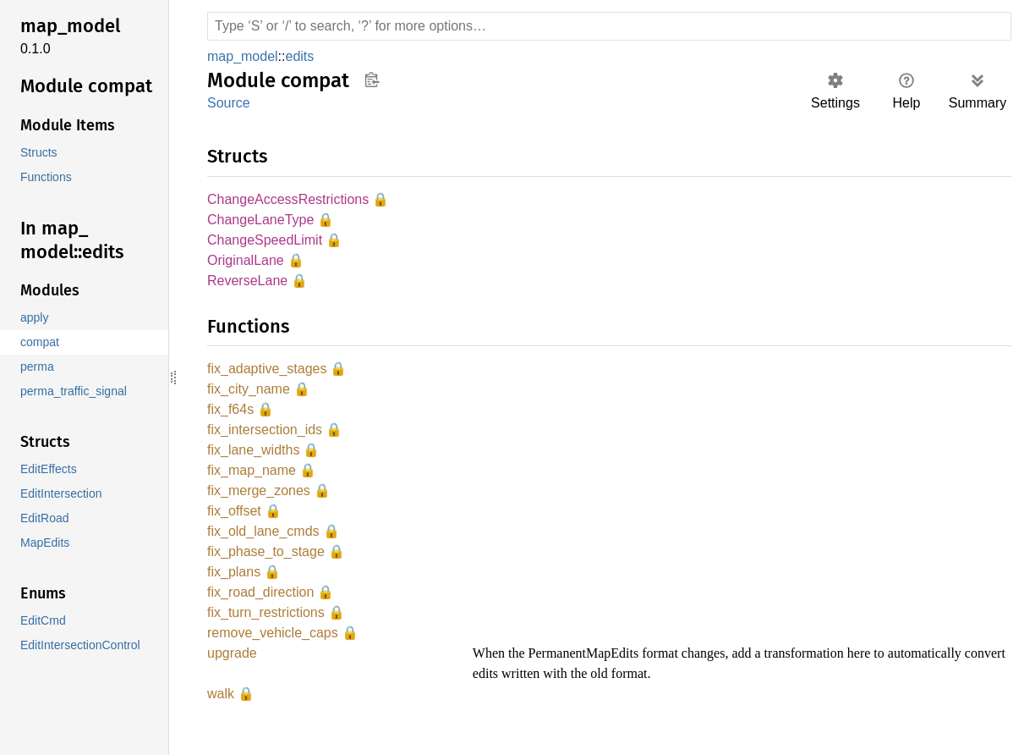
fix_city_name (249, 395)
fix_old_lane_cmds (264, 543)
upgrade (233, 670)
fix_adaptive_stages (268, 374)
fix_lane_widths (255, 458)
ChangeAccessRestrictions (286, 200)
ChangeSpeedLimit (265, 242)
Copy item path (372, 79)
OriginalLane (246, 264)
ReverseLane (246, 285)
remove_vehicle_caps (274, 649)
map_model (244, 56)
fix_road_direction (263, 606)
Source (228, 103)
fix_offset (235, 522)
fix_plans (234, 585)
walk (221, 711)
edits (304, 56)
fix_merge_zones (258, 501)
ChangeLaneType (258, 221)
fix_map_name (252, 479)
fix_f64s (230, 416)
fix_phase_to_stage (266, 564)
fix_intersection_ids (267, 437)
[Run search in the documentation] (609, 26)
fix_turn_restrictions (269, 628)
